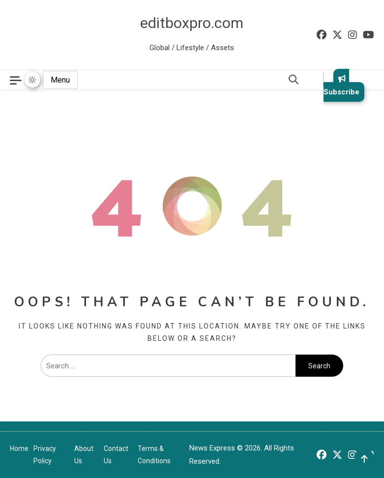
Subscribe (341, 85)
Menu (60, 80)
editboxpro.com (191, 22)
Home (19, 448)
